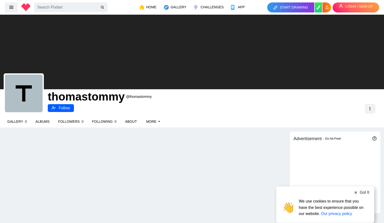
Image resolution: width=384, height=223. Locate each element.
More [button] (151, 121)
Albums (43, 121)
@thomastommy (139, 97)
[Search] (71, 7)
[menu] (11, 7)
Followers (71, 121)
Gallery (17, 121)
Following (104, 121)
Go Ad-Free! (333, 138)
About (131, 121)
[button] (327, 7)
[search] (103, 7)
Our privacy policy (336, 204)
